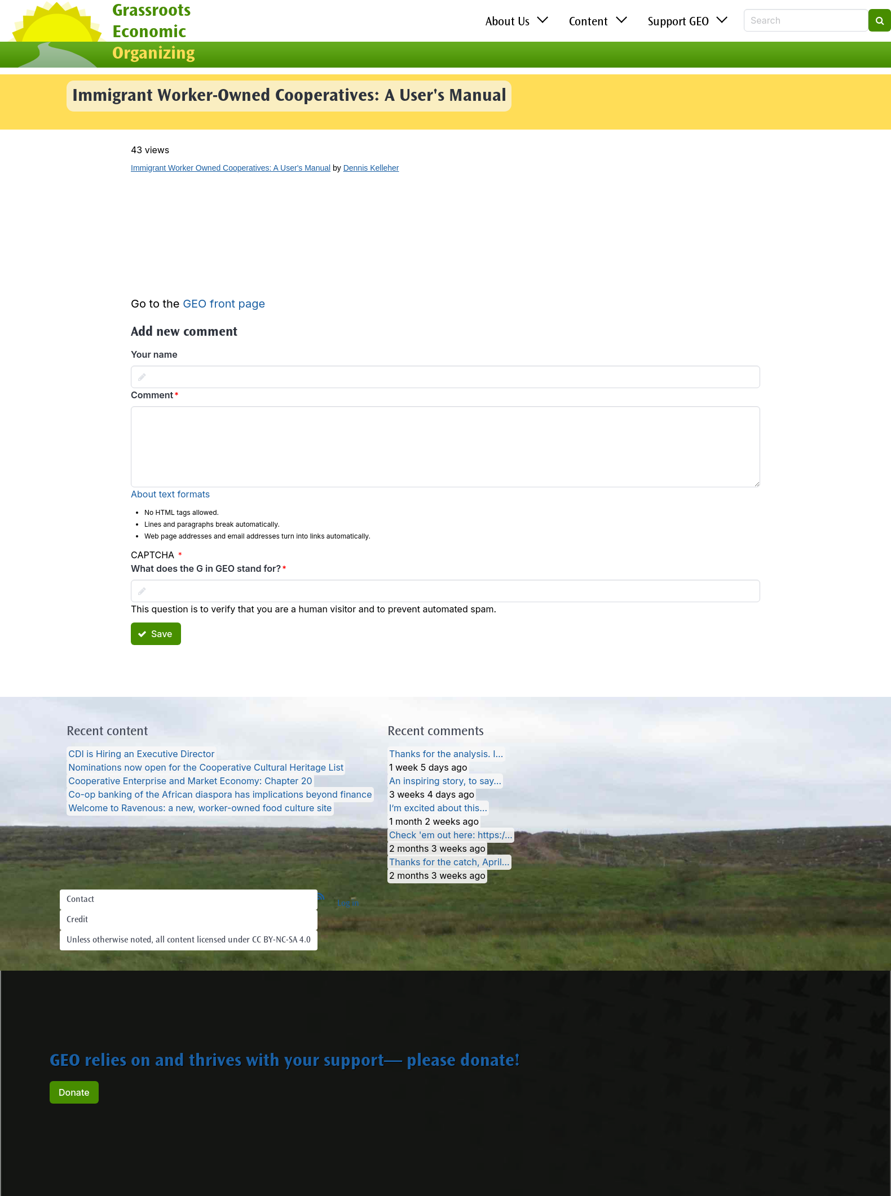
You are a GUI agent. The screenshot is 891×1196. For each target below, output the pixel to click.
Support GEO (678, 22)
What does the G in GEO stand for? (206, 568)
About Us (508, 22)
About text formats (170, 494)
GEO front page (224, 303)
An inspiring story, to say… (445, 781)
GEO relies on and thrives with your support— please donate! (285, 1062)
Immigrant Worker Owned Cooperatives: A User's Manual (230, 167)
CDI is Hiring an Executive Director (141, 754)
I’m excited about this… (438, 808)
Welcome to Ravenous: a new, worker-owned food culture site (200, 808)
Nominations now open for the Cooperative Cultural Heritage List (205, 767)
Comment (152, 395)
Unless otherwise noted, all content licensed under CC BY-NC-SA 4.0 (189, 940)
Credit (77, 919)
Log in (348, 903)
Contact (80, 899)
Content (588, 22)
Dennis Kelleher (371, 167)
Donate (74, 1092)
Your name (154, 354)
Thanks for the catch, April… (449, 862)
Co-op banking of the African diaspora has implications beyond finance (220, 795)
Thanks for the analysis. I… (446, 754)
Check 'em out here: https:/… (451, 835)
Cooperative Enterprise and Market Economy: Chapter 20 (190, 781)
